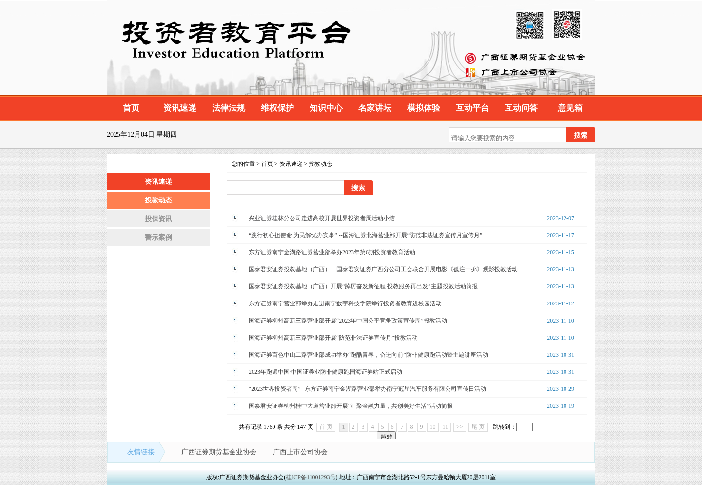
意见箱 (570, 108)
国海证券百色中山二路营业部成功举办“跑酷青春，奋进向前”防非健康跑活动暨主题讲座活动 (368, 354)
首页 (131, 108)
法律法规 (228, 108)
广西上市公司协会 (300, 452)
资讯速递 (179, 108)
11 (445, 427)
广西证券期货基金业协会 (219, 452)
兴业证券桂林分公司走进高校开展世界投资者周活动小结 (322, 218)
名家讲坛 (374, 108)
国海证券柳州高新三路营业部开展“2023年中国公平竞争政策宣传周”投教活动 (348, 320)
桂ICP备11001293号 (310, 477)
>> (459, 427)
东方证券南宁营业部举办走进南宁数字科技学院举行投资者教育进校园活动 (345, 303)
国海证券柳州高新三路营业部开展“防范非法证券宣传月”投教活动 (333, 337)
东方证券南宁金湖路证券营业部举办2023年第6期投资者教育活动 (332, 252)
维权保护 (277, 108)
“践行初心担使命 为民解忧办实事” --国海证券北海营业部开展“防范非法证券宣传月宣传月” (365, 235)
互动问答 (521, 108)
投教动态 (158, 200)
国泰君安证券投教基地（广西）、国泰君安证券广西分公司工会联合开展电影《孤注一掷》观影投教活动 (383, 269)
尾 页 (478, 427)
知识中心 (326, 108)
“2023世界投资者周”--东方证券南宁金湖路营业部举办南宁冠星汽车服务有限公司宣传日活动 (367, 388)
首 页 (325, 427)
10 (433, 427)
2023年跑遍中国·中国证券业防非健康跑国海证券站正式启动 (325, 371)
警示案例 (158, 237)
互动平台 (472, 108)
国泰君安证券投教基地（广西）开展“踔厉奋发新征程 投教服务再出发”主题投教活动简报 (363, 286)
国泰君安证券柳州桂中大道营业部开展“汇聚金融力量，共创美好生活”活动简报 (351, 406)
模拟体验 (423, 108)
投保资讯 (158, 218)
